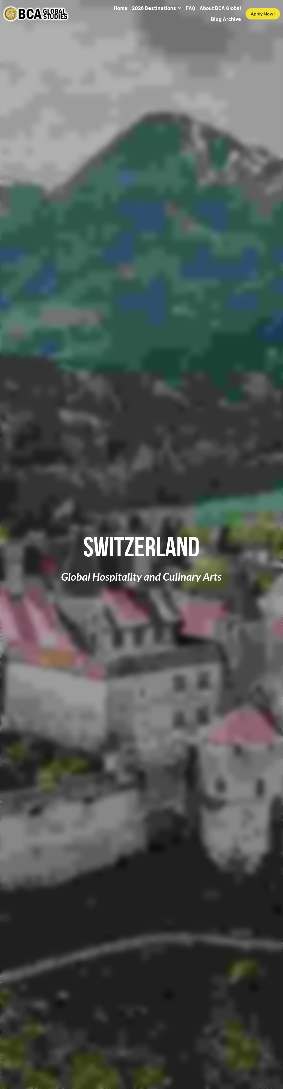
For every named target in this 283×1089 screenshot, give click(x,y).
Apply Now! (263, 13)
